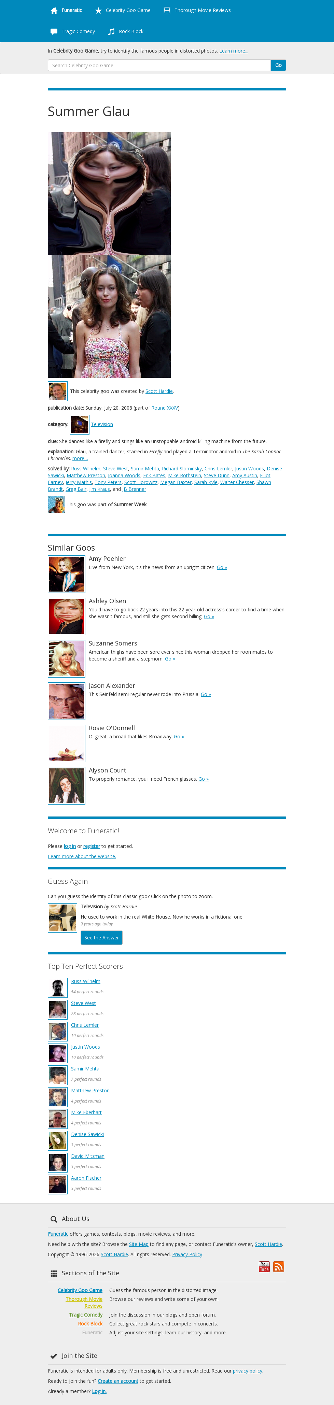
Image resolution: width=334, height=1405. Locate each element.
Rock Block (124, 31)
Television (102, 424)
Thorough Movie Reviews (196, 10)
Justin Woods (249, 468)
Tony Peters (108, 482)
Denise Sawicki (87, 1134)
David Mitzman (88, 1156)
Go (278, 65)
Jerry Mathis (79, 482)
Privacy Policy (187, 1254)
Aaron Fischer (86, 1178)
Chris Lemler (218, 468)
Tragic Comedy (71, 31)
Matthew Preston (86, 475)
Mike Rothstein (184, 475)
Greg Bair (76, 489)
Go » (222, 567)
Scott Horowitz (140, 482)
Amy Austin (244, 475)
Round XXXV (164, 408)
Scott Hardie (159, 391)
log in (70, 846)
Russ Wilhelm (85, 468)
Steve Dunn (216, 475)
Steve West (115, 468)
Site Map (139, 1244)
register (91, 846)
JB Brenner (134, 489)
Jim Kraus (99, 489)
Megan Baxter (176, 482)
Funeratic (58, 1234)
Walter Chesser (237, 482)
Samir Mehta (145, 468)
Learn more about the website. (82, 856)
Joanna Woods (124, 475)
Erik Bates (154, 475)
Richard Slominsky (182, 468)
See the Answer (101, 937)
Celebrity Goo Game (121, 10)
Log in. (99, 1391)
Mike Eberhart (86, 1112)
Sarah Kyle (206, 482)
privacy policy (247, 1370)
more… (80, 458)
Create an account (118, 1381)
